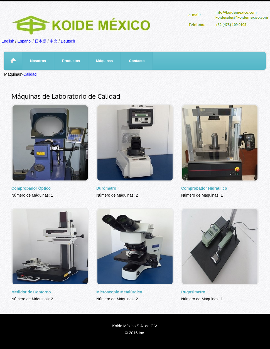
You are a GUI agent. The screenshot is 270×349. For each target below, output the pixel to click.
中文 (54, 41)
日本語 (40, 41)
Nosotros (38, 61)
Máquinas (104, 61)
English (7, 41)
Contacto (136, 61)
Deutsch (68, 41)
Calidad (29, 74)
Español (25, 41)
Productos (71, 61)
